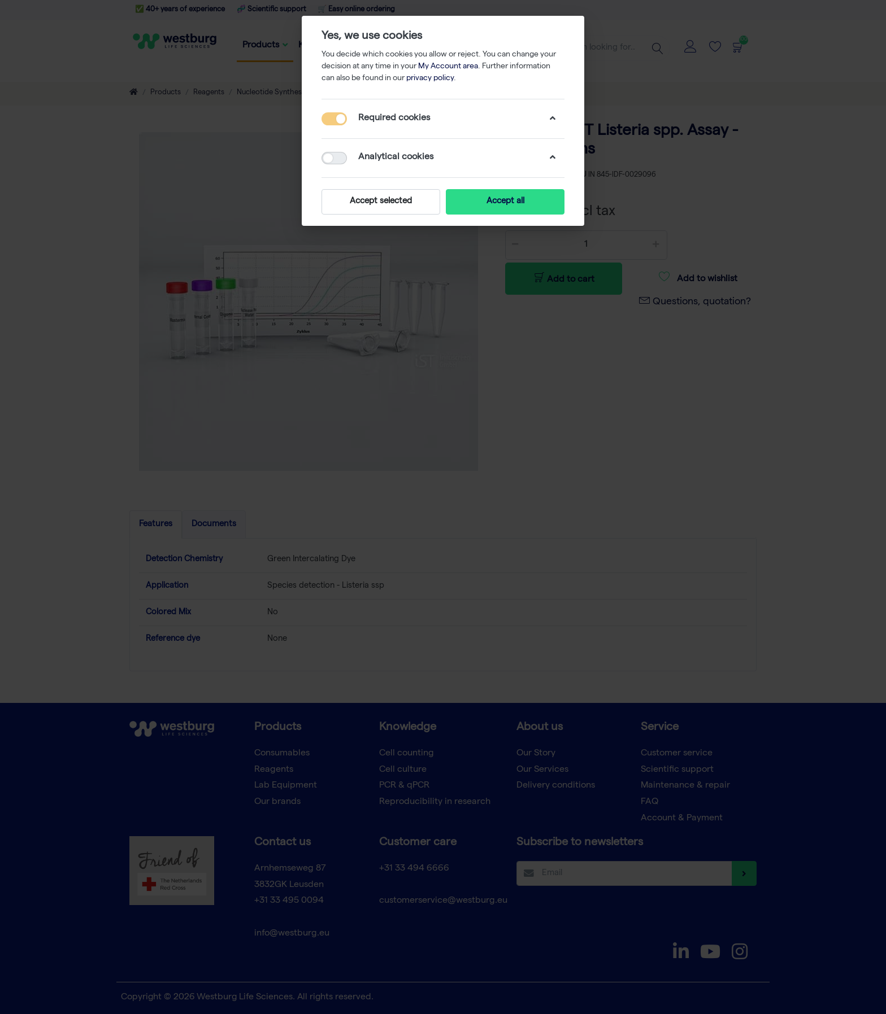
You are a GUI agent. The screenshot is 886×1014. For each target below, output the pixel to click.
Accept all (505, 201)
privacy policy (430, 78)
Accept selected (381, 201)
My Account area (448, 67)
